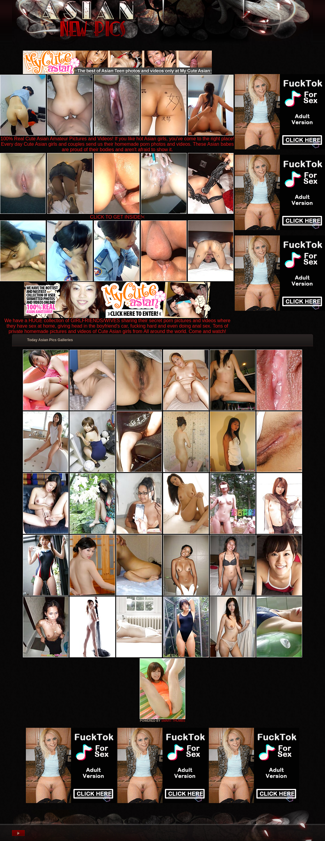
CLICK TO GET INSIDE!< (117, 217)
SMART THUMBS (173, 720)
